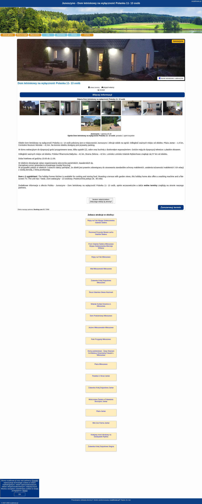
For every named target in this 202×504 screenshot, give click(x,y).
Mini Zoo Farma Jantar (101, 423)
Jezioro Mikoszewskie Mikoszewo (101, 328)
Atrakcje (74, 35)
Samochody (61, 35)
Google (35, 481)
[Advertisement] (101, 477)
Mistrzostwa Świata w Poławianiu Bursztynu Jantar (101, 400)
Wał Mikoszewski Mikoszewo (101, 269)
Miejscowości (34, 35)
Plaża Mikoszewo (101, 364)
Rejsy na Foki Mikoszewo (100, 257)
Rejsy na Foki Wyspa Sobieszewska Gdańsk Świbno (101, 221)
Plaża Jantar (101, 411)
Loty (47, 35)
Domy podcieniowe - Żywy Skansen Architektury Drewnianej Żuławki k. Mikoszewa (101, 353)
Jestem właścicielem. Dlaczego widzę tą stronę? (101, 200)
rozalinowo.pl (196, 1)
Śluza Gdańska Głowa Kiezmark (101, 292)
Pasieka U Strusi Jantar (101, 376)
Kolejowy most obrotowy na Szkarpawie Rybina (101, 436)
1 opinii (125, 136)
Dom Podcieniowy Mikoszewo (101, 316)
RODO (24, 491)
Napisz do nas (126, 500)
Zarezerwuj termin (171, 207)
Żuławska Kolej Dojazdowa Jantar (101, 388)
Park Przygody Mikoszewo (101, 339)
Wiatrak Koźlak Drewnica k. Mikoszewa (101, 305)
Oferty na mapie (22, 35)
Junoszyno (178, 41)
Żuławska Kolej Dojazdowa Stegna (101, 446)
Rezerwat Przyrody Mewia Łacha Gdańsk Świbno (101, 233)
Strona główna (8, 35)
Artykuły (87, 35)
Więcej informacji (102, 94)
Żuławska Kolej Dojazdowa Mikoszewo (101, 281)
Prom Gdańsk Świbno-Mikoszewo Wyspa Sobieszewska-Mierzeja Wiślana (100, 246)
